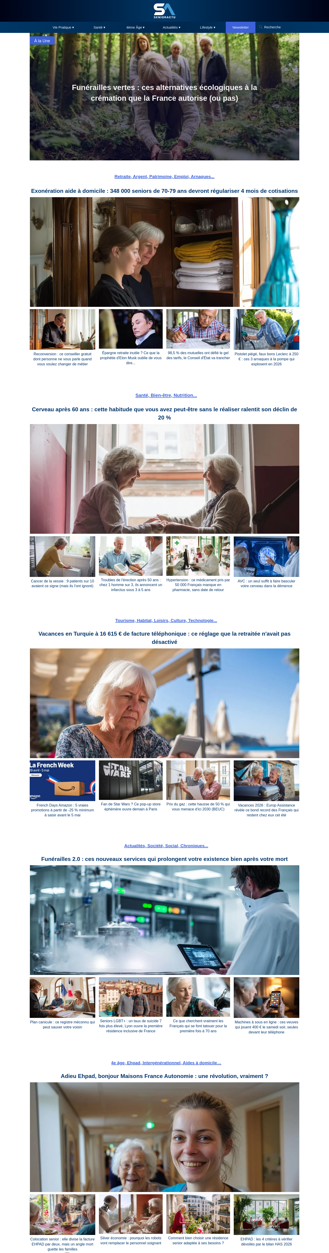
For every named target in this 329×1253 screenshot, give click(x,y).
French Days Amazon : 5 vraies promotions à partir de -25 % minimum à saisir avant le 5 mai (62, 816)
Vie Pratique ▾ (63, 27)
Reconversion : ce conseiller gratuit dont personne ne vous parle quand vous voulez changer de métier (62, 367)
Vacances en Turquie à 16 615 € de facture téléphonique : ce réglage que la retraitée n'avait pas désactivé (164, 644)
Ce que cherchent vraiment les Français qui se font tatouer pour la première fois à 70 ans (198, 1032)
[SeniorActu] (164, 10)
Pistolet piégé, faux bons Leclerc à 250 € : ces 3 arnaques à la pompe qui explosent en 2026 (266, 367)
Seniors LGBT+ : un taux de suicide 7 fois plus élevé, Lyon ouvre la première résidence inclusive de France (131, 1032)
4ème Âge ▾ (135, 27)
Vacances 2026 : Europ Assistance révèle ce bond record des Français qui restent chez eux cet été (266, 816)
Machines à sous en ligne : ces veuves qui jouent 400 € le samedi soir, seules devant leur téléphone (266, 1033)
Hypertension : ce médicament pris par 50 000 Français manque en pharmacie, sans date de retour (198, 592)
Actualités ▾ (171, 27)
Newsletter (241, 27)
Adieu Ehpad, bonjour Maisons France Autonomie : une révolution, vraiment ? (164, 1081)
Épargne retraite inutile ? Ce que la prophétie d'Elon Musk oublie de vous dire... (131, 366)
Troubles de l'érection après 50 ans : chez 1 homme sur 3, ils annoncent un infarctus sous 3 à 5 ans (131, 592)
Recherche (272, 27)
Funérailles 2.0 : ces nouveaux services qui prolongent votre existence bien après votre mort (164, 865)
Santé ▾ (99, 27)
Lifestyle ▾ (207, 27)
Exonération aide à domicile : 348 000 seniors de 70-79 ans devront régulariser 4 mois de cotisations (164, 194)
